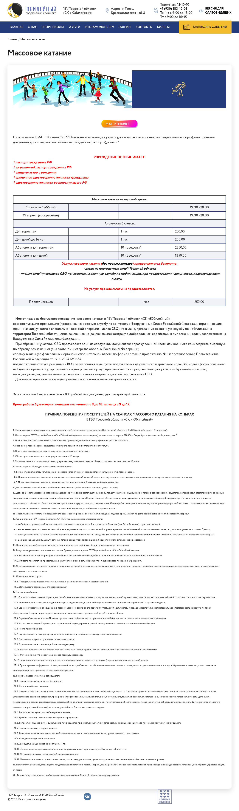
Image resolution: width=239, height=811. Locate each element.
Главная (16, 27)
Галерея (125, 27)
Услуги (74, 27)
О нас (32, 27)
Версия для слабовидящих (214, 11)
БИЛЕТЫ (163, 27)
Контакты (144, 27)
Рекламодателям (99, 27)
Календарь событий (205, 27)
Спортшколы (52, 27)
